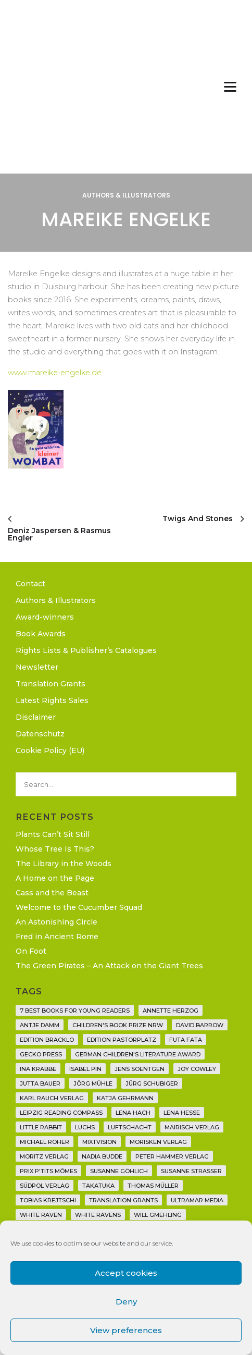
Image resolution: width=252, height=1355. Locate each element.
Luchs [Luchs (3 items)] (85, 1127)
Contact (30, 583)
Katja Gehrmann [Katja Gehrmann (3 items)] (125, 1098)
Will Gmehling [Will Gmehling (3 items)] (158, 1214)
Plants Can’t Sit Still (53, 834)
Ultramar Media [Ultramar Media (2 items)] (197, 1200)
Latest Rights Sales (52, 700)
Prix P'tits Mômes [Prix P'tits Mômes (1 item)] (48, 1171)
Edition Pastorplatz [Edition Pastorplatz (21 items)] (121, 1039)
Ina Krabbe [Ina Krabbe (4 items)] (38, 1069)
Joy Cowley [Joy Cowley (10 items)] (197, 1069)
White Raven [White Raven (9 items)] (41, 1214)
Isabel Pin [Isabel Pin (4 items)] (85, 1069)
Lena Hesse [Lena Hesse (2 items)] (181, 1112)
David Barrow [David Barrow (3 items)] (199, 1025)
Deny (126, 1302)
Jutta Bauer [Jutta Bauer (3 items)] (40, 1083)
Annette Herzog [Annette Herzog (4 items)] (170, 1010)
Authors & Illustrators (126, 195)
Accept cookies (126, 1273)
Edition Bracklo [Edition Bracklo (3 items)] (47, 1039)
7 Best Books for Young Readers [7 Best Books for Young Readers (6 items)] (75, 1010)
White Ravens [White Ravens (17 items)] (98, 1214)
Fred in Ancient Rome (57, 936)
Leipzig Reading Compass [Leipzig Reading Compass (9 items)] (61, 1112)
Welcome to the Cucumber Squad (79, 907)
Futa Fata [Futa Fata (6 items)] (185, 1039)
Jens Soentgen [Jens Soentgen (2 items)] (140, 1069)
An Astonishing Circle (56, 922)
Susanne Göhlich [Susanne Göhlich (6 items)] (119, 1171)
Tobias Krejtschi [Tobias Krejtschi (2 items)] (48, 1200)
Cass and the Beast (52, 892)
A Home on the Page (55, 878)
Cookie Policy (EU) (50, 750)
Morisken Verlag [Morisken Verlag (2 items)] (158, 1141)
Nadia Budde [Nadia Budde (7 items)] (102, 1156)
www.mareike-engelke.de (55, 372)
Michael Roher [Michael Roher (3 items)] (44, 1141)
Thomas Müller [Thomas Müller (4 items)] (153, 1185)
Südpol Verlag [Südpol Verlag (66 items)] (44, 1185)
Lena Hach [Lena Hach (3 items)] (133, 1112)
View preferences (126, 1330)
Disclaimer (36, 717)
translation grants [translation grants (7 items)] (123, 1200)
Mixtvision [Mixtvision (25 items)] (99, 1141)
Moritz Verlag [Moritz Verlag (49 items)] (44, 1156)
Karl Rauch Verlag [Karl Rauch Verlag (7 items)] (52, 1098)
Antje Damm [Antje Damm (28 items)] (39, 1025)
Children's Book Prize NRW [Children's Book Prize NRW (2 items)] (117, 1025)
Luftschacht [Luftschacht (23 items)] (130, 1127)
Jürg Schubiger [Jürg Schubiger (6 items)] (151, 1083)
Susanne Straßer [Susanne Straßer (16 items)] (191, 1171)
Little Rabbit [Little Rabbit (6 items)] (41, 1127)
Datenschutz (40, 733)
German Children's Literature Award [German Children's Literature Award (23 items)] (137, 1054)
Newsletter (37, 667)
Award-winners (45, 617)
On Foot (31, 951)
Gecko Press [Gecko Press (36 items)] (41, 1054)
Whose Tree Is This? (55, 849)
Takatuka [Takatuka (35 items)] (98, 1185)
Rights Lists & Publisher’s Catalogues (86, 650)
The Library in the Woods (63, 863)
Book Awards (41, 633)
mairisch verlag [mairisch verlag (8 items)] (192, 1127)
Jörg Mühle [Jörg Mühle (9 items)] (92, 1083)
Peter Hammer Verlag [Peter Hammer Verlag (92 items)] (172, 1156)
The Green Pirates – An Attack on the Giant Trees (109, 965)
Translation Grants (50, 683)
